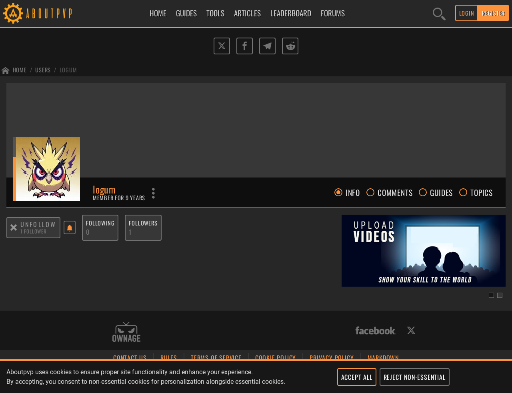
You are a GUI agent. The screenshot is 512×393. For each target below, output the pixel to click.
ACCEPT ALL (356, 377)
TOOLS (215, 13)
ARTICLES (247, 13)
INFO (347, 192)
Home (20, 70)
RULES (168, 358)
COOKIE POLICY (275, 358)
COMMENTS (389, 192)
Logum (68, 70)
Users (43, 70)
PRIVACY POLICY (332, 358)
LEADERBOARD (290, 13)
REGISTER (493, 13)
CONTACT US (130, 358)
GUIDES (186, 13)
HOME (158, 13)
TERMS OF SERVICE (216, 358)
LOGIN (466, 13)
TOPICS (476, 192)
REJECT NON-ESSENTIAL (415, 377)
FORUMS (333, 13)
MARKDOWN (383, 358)
